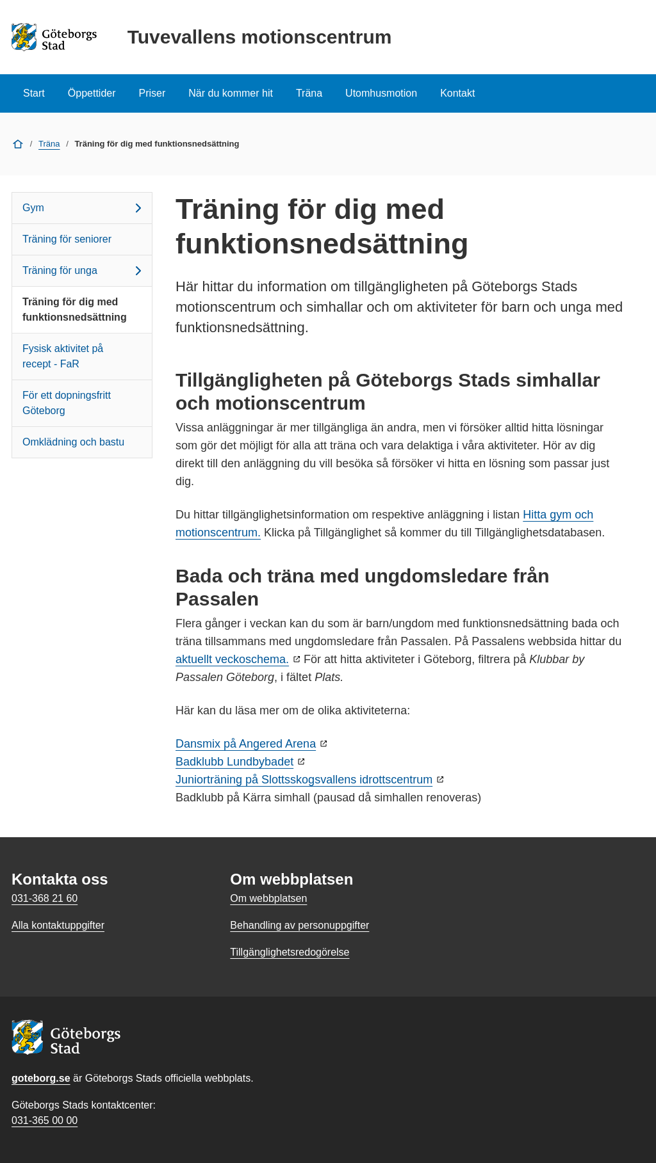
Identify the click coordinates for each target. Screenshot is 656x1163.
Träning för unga (84, 270)
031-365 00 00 (45, 1120)
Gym (84, 208)
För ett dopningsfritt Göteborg (66, 403)
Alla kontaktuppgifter (58, 925)
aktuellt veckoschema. (232, 659)
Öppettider (92, 93)
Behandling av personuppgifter (299, 925)
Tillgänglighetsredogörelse (289, 952)
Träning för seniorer (66, 239)
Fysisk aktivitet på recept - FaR (62, 356)
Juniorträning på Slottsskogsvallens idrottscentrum (304, 779)
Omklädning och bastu (73, 442)
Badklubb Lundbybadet (234, 761)
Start (34, 93)
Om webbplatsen (268, 898)
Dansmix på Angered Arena (246, 743)
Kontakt (457, 93)
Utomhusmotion (381, 93)
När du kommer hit (230, 93)
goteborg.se (41, 1078)
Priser (152, 93)
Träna (309, 93)
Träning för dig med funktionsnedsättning (74, 309)
